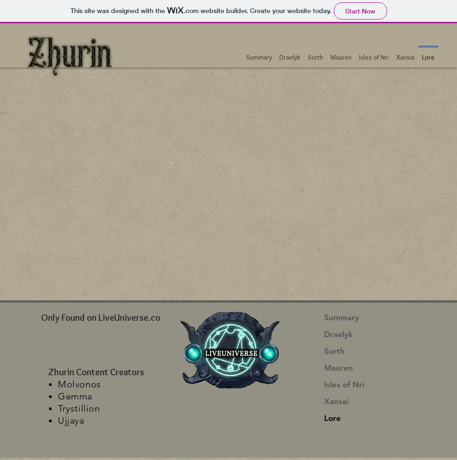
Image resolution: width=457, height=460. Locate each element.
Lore (332, 418)
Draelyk (338, 334)
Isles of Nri (344, 384)
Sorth (334, 351)
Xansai (336, 401)
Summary (341, 317)
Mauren (338, 367)
